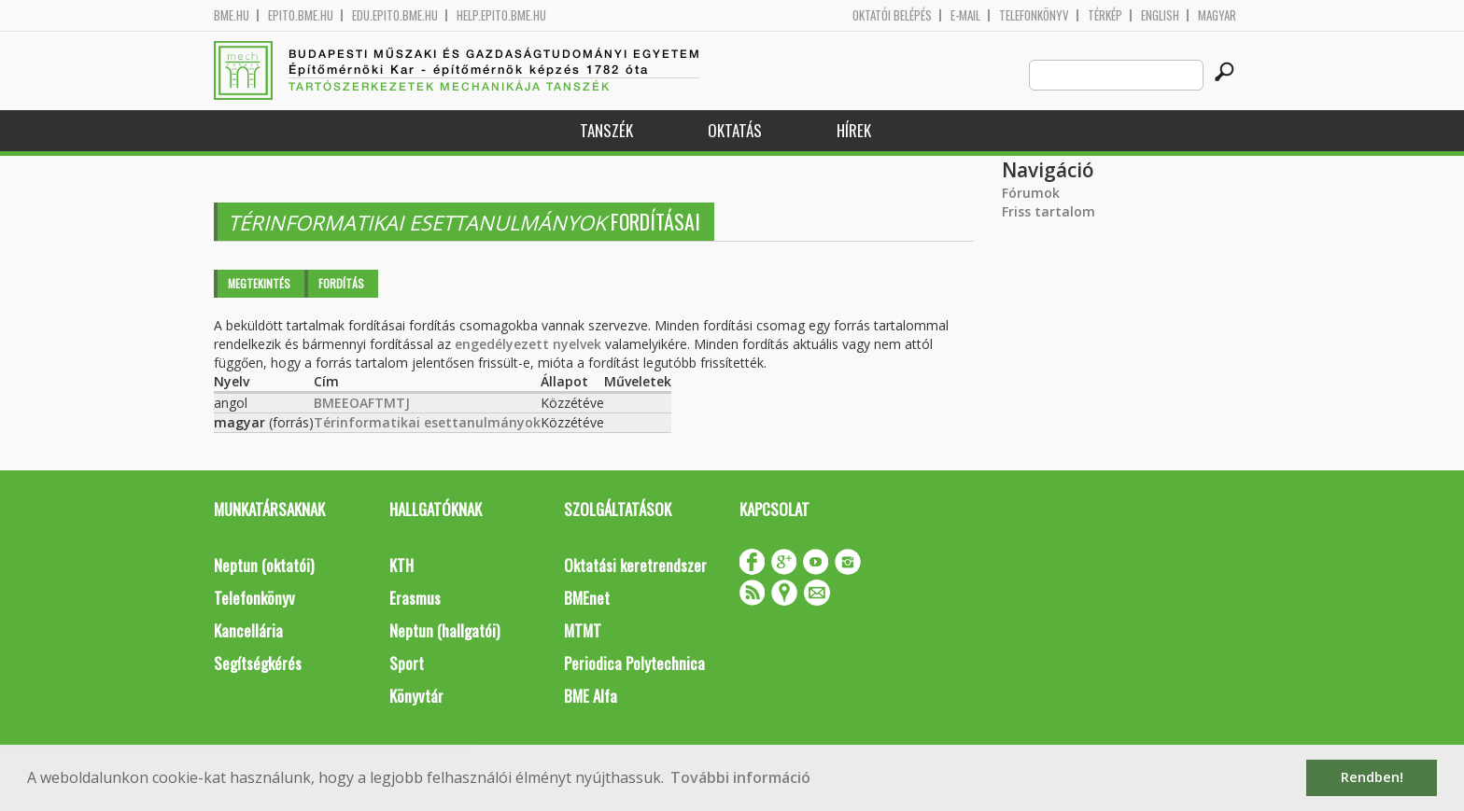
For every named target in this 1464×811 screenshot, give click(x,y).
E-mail (965, 15)
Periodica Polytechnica (634, 663)
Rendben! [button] (1372, 777)
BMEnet (587, 597)
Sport (406, 663)
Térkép (1105, 15)
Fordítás (341, 283)
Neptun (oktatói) (264, 565)
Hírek (854, 130)
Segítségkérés (258, 663)
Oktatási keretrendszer (635, 565)
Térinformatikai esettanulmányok (427, 422)
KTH (401, 565)
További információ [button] (740, 777)
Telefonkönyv (1034, 15)
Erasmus (415, 597)
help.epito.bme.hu (501, 15)
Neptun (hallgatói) (444, 630)
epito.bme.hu (300, 15)
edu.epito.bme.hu (395, 15)
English (1160, 15)
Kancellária (248, 630)
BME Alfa (590, 695)
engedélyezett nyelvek (528, 344)
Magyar (1217, 15)
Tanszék (606, 130)
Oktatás (735, 130)
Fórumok (1031, 193)
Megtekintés (259, 283)
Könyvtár (416, 695)
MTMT (582, 630)
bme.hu (231, 15)
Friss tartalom (1048, 211)
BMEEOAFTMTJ (362, 403)
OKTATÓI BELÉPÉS (892, 15)
